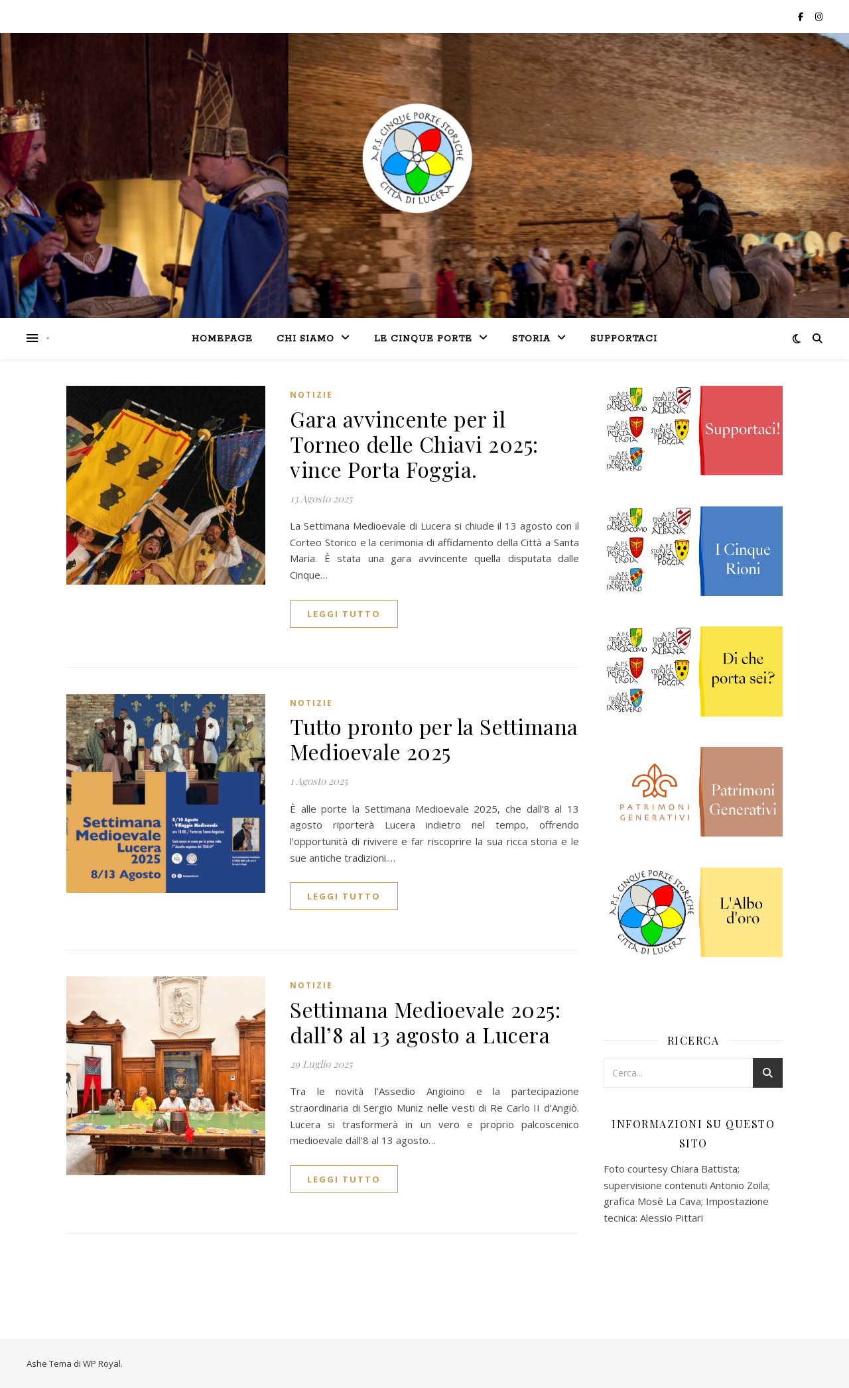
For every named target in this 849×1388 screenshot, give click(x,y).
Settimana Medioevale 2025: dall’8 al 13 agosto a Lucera (425, 1022)
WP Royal (102, 1363)
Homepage (222, 339)
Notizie (311, 394)
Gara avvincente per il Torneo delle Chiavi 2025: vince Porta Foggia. (414, 443)
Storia (531, 339)
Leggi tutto (344, 614)
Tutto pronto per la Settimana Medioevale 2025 (434, 739)
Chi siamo (305, 339)
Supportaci (623, 339)
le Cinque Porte (423, 339)
